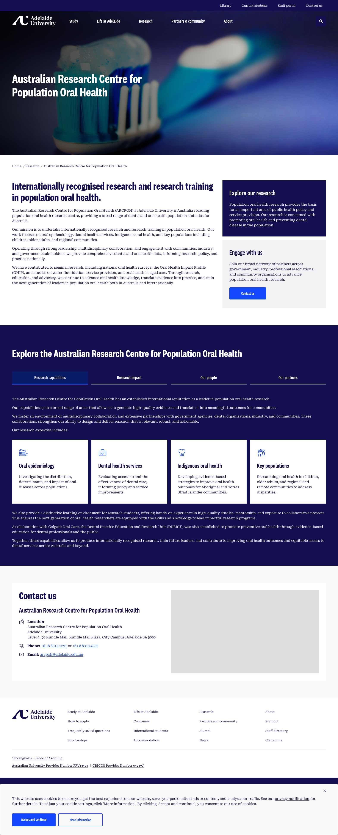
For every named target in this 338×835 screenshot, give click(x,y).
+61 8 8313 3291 (54, 646)
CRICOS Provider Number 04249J (118, 765)
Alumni (205, 731)
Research (206, 712)
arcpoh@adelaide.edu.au (61, 654)
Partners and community (218, 721)
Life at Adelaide (146, 712)
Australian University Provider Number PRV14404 (50, 765)
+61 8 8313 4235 (85, 646)
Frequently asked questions (89, 731)
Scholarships (78, 740)
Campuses (142, 721)
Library (225, 5)
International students (151, 731)
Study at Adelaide (81, 712)
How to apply (78, 721)
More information (80, 819)
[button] (324, 791)
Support (271, 721)
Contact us (314, 5)
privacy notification (292, 799)
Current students (255, 5)
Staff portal (287, 5)
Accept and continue (34, 819)
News (203, 740)
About (270, 712)
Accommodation (146, 740)
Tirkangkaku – (37, 758)
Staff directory (276, 731)
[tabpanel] (169, 472)
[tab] (50, 378)
